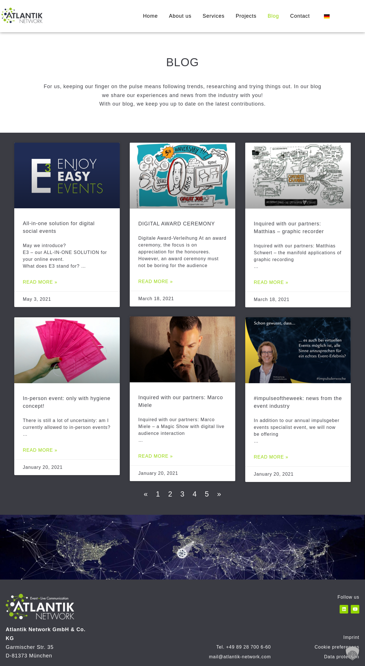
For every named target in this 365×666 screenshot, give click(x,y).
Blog (273, 16)
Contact (300, 16)
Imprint (351, 637)
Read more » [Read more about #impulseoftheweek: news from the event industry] (271, 457)
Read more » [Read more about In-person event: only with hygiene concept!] (40, 449)
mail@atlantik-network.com (240, 656)
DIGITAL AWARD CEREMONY (176, 224)
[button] (352, 653)
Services (213, 16)
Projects (246, 16)
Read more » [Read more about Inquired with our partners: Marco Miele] (155, 456)
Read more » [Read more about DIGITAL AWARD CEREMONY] (155, 281)
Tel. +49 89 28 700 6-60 (243, 647)
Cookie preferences (337, 647)
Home (150, 16)
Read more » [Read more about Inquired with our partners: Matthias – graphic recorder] (271, 282)
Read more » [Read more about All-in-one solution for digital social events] (40, 282)
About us (180, 16)
